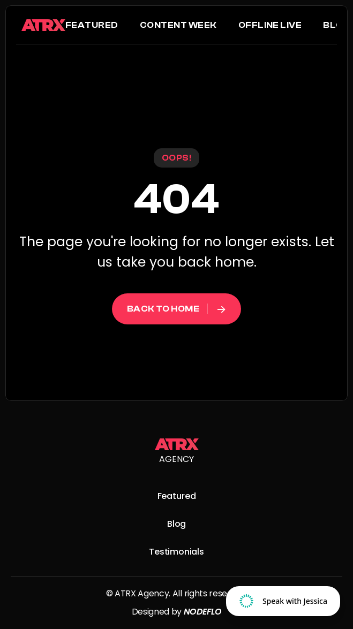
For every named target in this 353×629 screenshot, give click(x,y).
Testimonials (176, 551)
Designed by (158, 611)
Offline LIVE (270, 25)
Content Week (178, 25)
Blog (336, 25)
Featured (91, 25)
